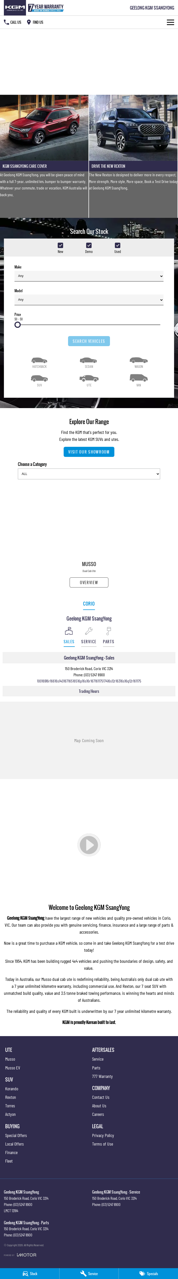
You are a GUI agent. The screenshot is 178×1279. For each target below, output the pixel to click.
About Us (99, 1105)
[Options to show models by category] (89, 473)
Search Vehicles (89, 341)
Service (97, 1059)
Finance (11, 1152)
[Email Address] (89, 680)
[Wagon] (139, 361)
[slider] (17, 325)
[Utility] (89, 379)
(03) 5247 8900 (94, 674)
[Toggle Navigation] (170, 22)
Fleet (9, 1161)
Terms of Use (102, 1144)
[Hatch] (39, 361)
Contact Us (100, 1097)
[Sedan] (89, 361)
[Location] (69, 637)
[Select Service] (89, 637)
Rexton (128, 986)
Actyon (10, 1114)
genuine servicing (83, 925)
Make (89, 273)
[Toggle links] (20, 1255)
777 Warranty (102, 1076)
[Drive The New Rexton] (133, 156)
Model (89, 296)
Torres (10, 1105)
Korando (11, 1088)
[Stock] (29, 1273)
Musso (10, 1059)
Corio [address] (89, 603)
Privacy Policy (103, 1135)
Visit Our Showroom (88, 452)
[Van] (139, 379)
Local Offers (14, 1144)
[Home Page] (35, 7)
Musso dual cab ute (56, 979)
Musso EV (12, 1067)
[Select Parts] (108, 637)
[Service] (89, 1273)
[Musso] (89, 535)
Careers (98, 1114)
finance (105, 925)
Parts (96, 1067)
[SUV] (39, 379)
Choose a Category (89, 470)
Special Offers (16, 1135)
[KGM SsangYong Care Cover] (44, 156)
